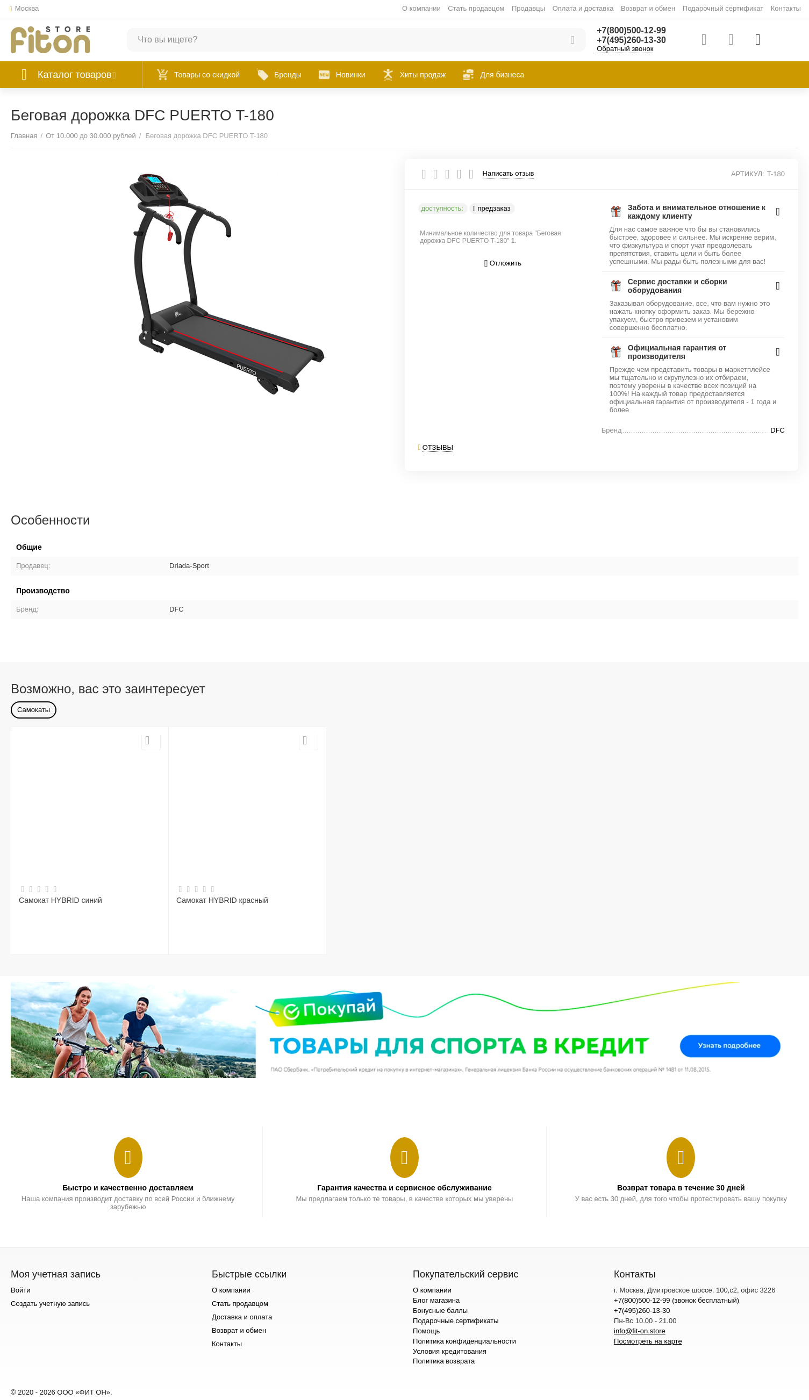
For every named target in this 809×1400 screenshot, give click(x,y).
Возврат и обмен (648, 8)
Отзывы (438, 447)
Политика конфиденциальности (464, 1341)
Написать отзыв (508, 173)
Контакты (786, 8)
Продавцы (528, 8)
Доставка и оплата (242, 1317)
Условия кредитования (449, 1351)
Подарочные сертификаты (456, 1321)
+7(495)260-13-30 (631, 40)
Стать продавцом (476, 8)
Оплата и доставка (583, 8)
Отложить (502, 263)
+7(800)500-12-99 (631, 30)
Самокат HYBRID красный (222, 900)
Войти (20, 1290)
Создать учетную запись (50, 1304)
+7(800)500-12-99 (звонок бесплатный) (676, 1300)
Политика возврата (444, 1361)
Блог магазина (436, 1300)
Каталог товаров (75, 75)
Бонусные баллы (440, 1310)
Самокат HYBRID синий (60, 900)
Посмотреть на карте (648, 1341)
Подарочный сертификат (723, 8)
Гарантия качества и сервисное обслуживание (404, 1187)
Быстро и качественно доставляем (128, 1187)
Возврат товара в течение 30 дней (681, 1187)
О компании (421, 8)
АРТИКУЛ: (747, 174)
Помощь (426, 1331)
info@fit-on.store (639, 1331)
